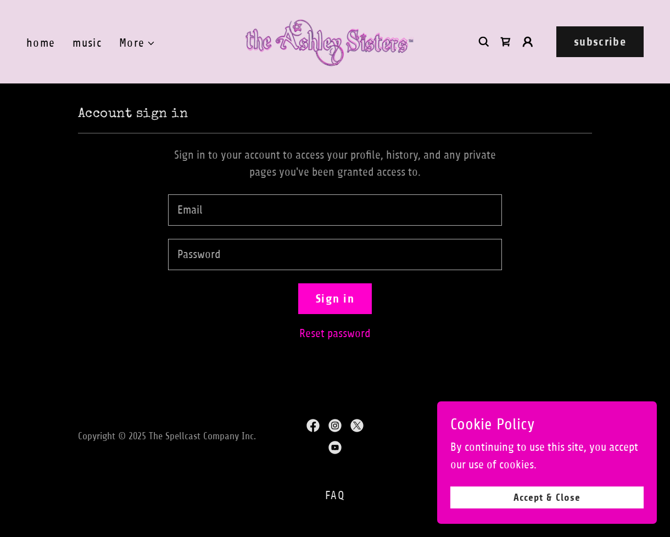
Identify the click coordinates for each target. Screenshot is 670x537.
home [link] (40, 43)
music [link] (87, 43)
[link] (329, 41)
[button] (137, 43)
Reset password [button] (335, 333)
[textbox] (335, 210)
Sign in (335, 298)
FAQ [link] (335, 495)
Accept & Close (547, 497)
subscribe (600, 41)
